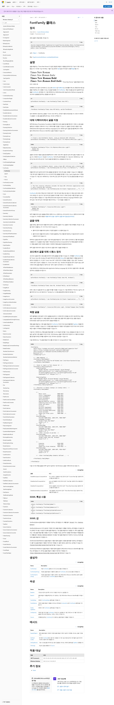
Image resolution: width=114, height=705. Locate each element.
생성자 (96, 24)
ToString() (32, 645)
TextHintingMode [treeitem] (7, 489)
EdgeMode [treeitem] (5, 145)
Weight (73, 68)
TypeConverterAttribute (39, 57)
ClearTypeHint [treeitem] (6, 78)
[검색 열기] (106, 2)
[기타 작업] (82, 17)
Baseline (32, 592)
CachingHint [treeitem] (6, 69)
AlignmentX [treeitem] (6, 32)
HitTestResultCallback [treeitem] (8, 282)
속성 (96, 26)
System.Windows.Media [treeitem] (9, 26)
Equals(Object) (33, 633)
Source (32, 617)
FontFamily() (33, 568)
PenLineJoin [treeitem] (6, 394)
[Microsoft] (3, 2)
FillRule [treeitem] (4, 159)
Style (59, 68)
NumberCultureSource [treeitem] (8, 351)
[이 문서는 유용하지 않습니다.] (97, 41)
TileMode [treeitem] (5, 501)
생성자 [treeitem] (6, 173)
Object (35, 53)
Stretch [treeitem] (5, 469)
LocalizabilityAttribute (52, 57)
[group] (57, 46)
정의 (96, 20)
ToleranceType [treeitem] (6, 504)
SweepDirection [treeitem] (7, 475)
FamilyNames (33, 603)
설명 (96, 22)
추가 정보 (97, 33)
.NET (36, 17)
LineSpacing (33, 612)
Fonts (34, 670)
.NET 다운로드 (107, 6)
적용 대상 (97, 31)
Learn (31, 17)
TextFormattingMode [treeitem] (8, 486)
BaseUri (40, 157)
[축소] (19, 16)
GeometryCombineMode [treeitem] (9, 222)
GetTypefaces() (34, 642)
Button (54, 87)
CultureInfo (64, 603)
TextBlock (60, 87)
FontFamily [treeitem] (7, 171)
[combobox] (11, 19)
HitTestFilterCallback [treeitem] (8, 270)
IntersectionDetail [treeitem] (7, 313)
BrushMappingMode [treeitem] (8, 61)
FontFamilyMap (45, 600)
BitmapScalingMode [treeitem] (8, 49)
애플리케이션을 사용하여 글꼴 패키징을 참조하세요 (59, 216)
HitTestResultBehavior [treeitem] (8, 279)
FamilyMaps (33, 600)
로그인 (110, 2)
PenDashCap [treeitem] (6, 388)
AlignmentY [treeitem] (6, 35)
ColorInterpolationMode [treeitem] (9, 90)
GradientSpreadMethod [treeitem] (9, 251)
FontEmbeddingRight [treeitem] (8, 165)
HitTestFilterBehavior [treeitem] (8, 267)
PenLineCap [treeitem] (6, 391)
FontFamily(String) (34, 571)
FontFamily (62, 90)
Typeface (75, 324)
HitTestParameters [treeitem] (7, 273)
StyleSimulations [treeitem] (7, 472)
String (61, 258)
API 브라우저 (42, 17)
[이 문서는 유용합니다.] (95, 41)
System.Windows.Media (43, 32)
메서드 (96, 29)
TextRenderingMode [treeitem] (8, 495)
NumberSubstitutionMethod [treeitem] (10, 357)
